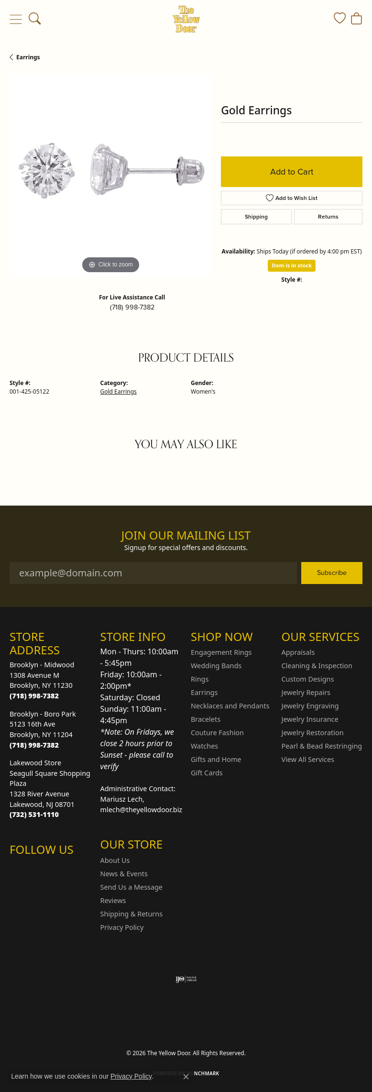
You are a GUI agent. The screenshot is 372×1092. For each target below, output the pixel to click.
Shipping (256, 216)
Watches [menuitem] (204, 745)
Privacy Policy (122, 927)
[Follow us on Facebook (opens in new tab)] (42, 868)
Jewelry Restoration (313, 732)
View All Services (308, 759)
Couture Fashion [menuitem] (217, 732)
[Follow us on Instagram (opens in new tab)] (19, 868)
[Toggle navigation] (15, 19)
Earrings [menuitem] (204, 692)
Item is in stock (292, 265)
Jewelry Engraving (310, 705)
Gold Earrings (118, 391)
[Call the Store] (34, 695)
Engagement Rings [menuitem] (221, 652)
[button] (35, 19)
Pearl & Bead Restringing (322, 745)
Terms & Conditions (196, 1027)
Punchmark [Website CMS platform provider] (203, 1073)
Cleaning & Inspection (317, 665)
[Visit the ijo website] (186, 979)
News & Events (124, 873)
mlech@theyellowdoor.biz (141, 809)
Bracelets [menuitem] (205, 719)
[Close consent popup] (186, 1077)
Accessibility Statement (266, 1027)
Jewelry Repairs (306, 692)
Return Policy (91, 1027)
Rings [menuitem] (199, 679)
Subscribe (332, 572)
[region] (110, 175)
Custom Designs (308, 679)
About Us (115, 860)
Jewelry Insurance (310, 719)
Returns (328, 216)
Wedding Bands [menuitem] (216, 665)
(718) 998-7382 (132, 307)
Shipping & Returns (131, 913)
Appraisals (298, 652)
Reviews (113, 900)
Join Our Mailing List (186, 535)
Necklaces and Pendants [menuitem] (230, 705)
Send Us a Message (131, 887)
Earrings (28, 57)
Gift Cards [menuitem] (207, 772)
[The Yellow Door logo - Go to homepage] (186, 19)
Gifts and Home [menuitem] (216, 759)
